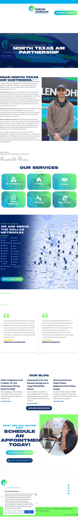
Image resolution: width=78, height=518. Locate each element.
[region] (19, 502)
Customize (9, 512)
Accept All (29, 512)
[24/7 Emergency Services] (56, 6)
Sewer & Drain (19, 20)
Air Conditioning (21, 17)
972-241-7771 (65, 8)
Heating (31, 17)
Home (2, 17)
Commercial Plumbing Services (66, 17)
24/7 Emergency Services (66, 6)
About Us (9, 17)
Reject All (19, 512)
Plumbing (50, 17)
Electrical (40, 17)
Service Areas (58, 20)
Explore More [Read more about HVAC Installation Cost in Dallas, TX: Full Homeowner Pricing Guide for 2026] (6, 401)
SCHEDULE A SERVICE (66, 13)
